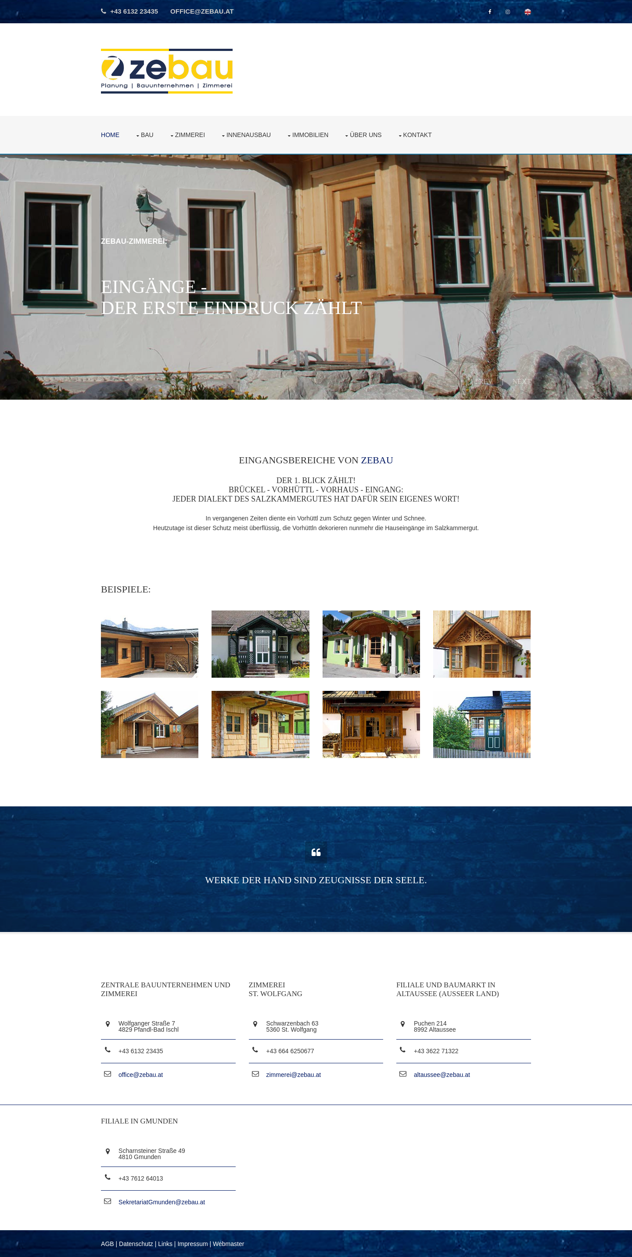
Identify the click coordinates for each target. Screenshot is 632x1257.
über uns (366, 134)
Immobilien (311, 134)
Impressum (193, 1242)
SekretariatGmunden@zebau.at (162, 1201)
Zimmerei (190, 134)
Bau (147, 134)
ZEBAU (377, 460)
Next (521, 381)
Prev (483, 381)
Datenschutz (136, 1242)
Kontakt (418, 134)
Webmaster (228, 1242)
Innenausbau (249, 134)
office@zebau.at (202, 11)
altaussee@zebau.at (442, 1074)
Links (165, 1242)
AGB (108, 1242)
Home (110, 134)
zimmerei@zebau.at (293, 1074)
